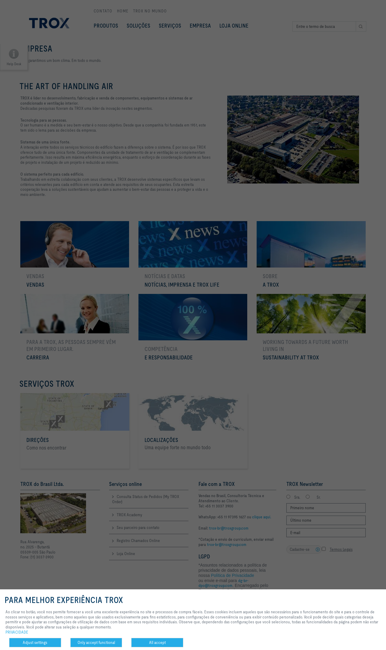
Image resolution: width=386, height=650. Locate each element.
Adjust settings (35, 642)
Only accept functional (96, 642)
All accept (157, 642)
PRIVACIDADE (16, 632)
